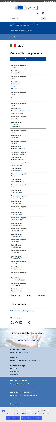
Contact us (13, 368)
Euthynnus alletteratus (18, 148)
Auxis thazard (15, 126)
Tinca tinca (14, 100)
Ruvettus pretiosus (17, 113)
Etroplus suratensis (17, 89)
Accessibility (14, 374)
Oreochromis (15, 84)
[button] (12, 322)
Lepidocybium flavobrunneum (20, 111)
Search (43, 18)
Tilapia (13, 86)
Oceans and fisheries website (19, 352)
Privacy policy (14, 371)
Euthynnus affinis (16, 170)
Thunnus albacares (17, 203)
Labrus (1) (17, 280)
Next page (41, 295)
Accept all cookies (13, 418)
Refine (27, 59)
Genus (23, 280)
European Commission (17, 24)
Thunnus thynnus (16, 192)
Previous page (16, 295)
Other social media (29, 395)
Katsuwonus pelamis (17, 181)
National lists (33, 24)
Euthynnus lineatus (17, 159)
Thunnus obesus (16, 247)
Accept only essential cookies (31, 418)
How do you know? (49, 1)
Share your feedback (28, 340)
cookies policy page (34, 411)
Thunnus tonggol (16, 236)
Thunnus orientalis (17, 225)
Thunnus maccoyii (16, 214)
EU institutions (14, 407)
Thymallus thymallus (17, 73)
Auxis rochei (15, 124)
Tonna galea (15, 137)
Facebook (14, 395)
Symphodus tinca (16, 291)
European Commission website (19, 384)
